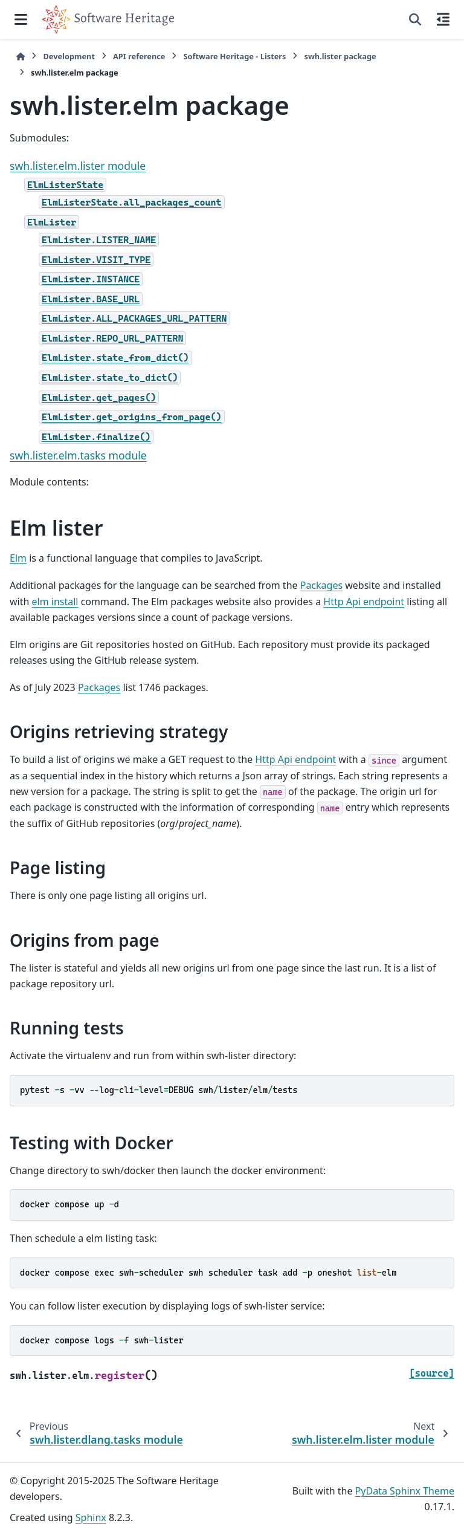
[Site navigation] (21, 19)
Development (69, 56)
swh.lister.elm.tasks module (78, 455)
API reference (139, 56)
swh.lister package (340, 56)
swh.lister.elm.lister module (78, 165)
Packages (321, 585)
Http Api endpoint (363, 601)
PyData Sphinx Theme (404, 1491)
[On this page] (443, 19)
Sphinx (91, 1517)
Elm (18, 558)
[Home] (20, 56)
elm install (55, 601)
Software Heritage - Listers (234, 56)
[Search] (415, 19)
